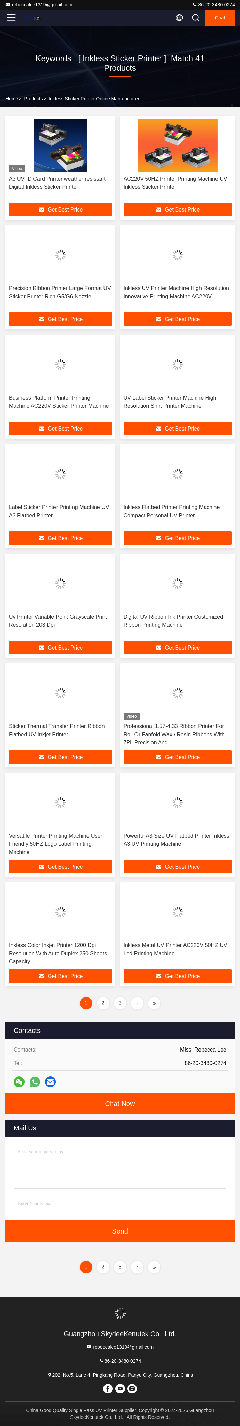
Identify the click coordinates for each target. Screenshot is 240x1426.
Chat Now (120, 1103)
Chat (220, 17)
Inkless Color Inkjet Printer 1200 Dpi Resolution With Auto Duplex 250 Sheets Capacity (58, 953)
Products (33, 98)
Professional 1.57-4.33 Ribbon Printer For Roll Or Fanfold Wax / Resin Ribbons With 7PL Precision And (174, 734)
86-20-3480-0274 (213, 4)
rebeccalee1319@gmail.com (39, 4)
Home (11, 98)
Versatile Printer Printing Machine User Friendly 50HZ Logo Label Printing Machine (55, 844)
